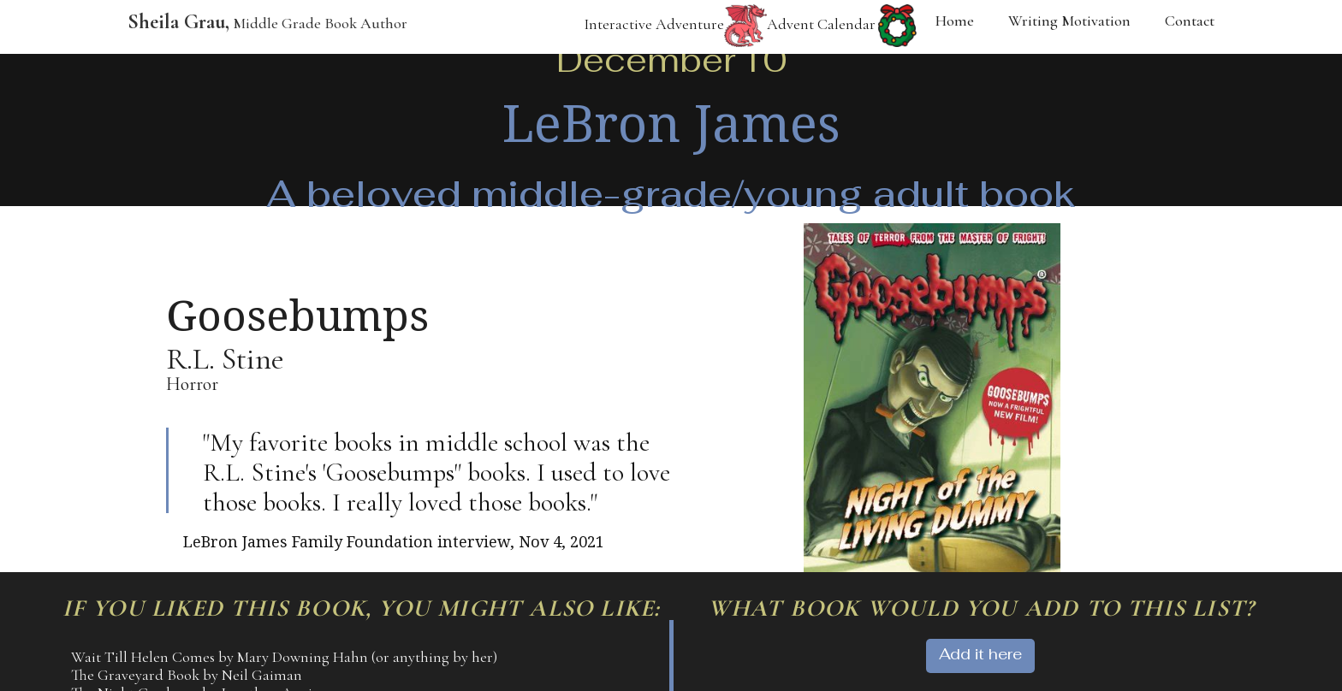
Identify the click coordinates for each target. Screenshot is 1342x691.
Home (954, 20)
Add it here (980, 654)
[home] (258, 27)
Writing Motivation (1069, 20)
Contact (1189, 20)
